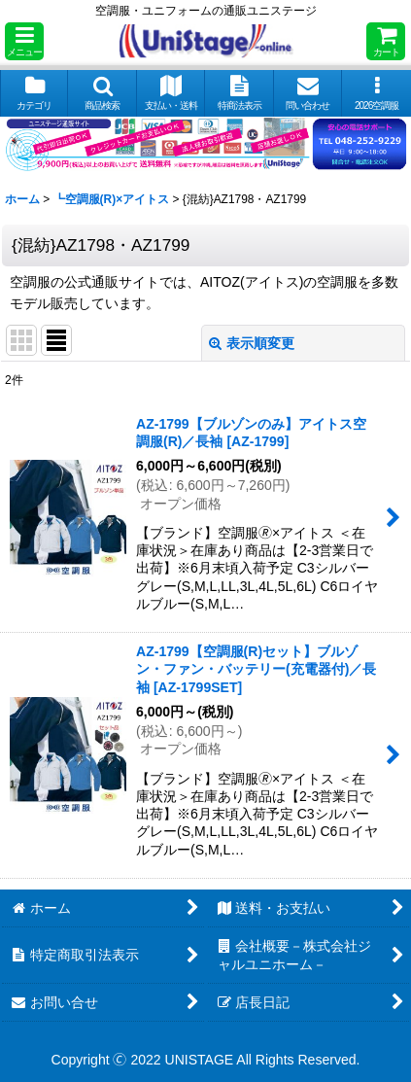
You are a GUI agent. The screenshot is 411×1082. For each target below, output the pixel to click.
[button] (24, 41)
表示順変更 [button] (251, 343)
